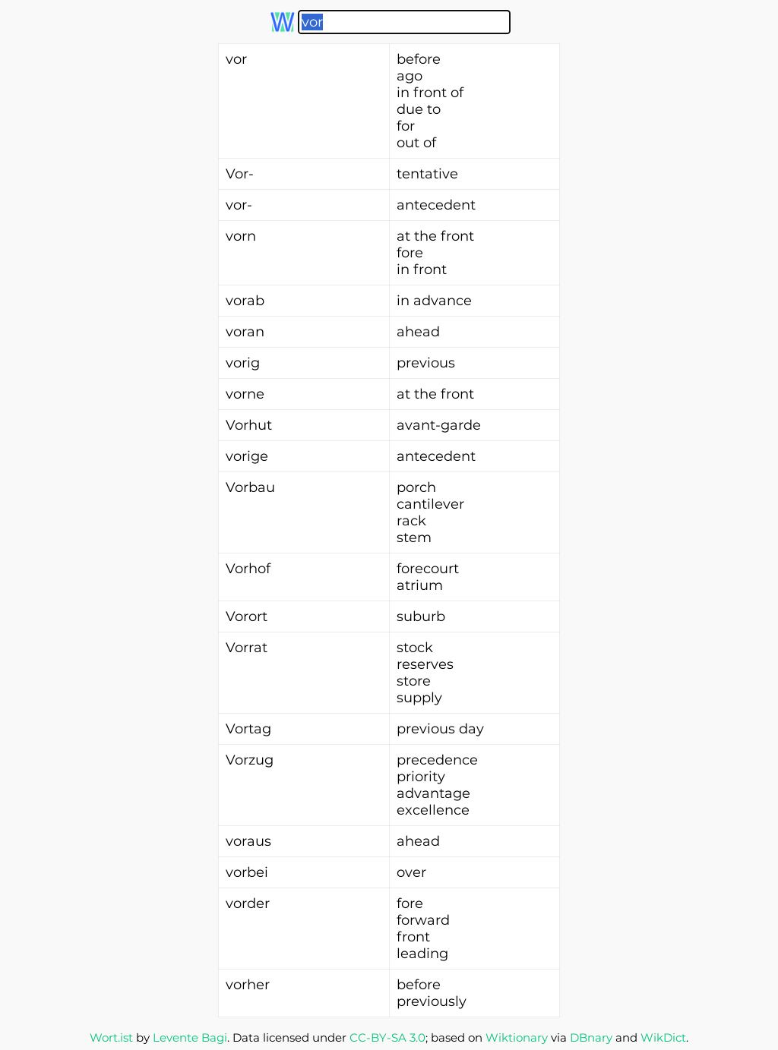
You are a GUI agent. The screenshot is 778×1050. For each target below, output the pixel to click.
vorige (247, 456)
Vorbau (250, 487)
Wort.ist (111, 1037)
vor (236, 59)
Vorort (246, 616)
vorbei (247, 872)
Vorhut (249, 425)
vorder (248, 903)
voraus (248, 841)
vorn (241, 236)
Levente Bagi (190, 1037)
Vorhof (248, 568)
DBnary (591, 1037)
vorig (243, 363)
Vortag (248, 728)
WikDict (663, 1037)
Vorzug (250, 760)
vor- (239, 205)
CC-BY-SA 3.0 (387, 1037)
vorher (248, 984)
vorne (245, 394)
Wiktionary (516, 1037)
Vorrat (246, 647)
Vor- (240, 174)
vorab (245, 300)
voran (245, 331)
